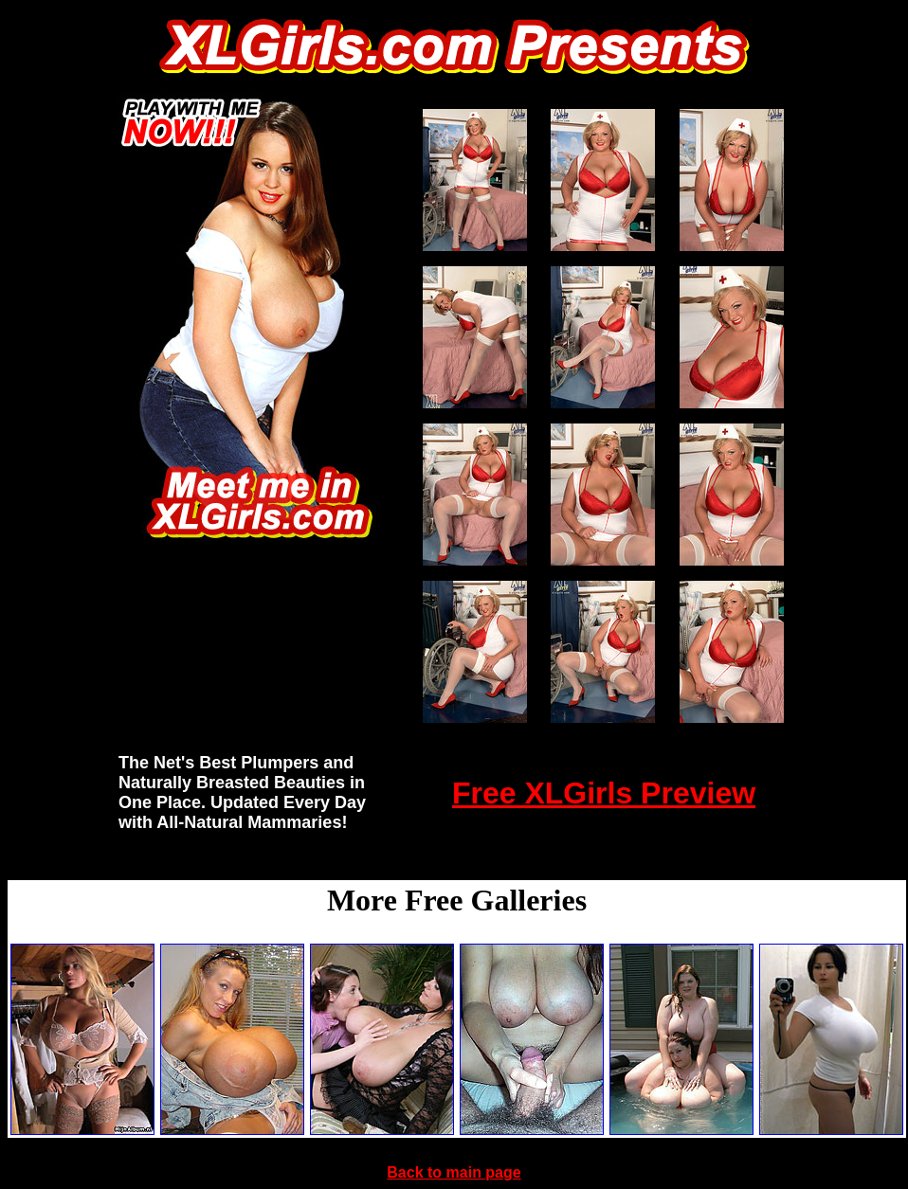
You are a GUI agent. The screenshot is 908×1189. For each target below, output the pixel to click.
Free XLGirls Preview (603, 793)
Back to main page (453, 1172)
